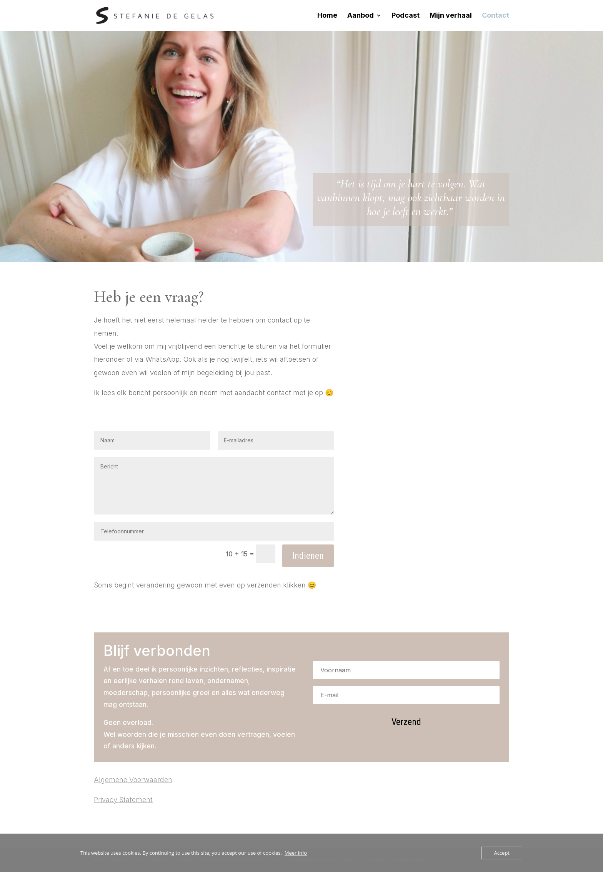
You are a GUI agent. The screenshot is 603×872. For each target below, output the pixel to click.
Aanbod (360, 16)
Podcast (405, 16)
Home (327, 16)
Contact (495, 16)
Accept (502, 852)
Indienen (308, 555)
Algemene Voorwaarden (133, 780)
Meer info (296, 852)
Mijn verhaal (451, 16)
